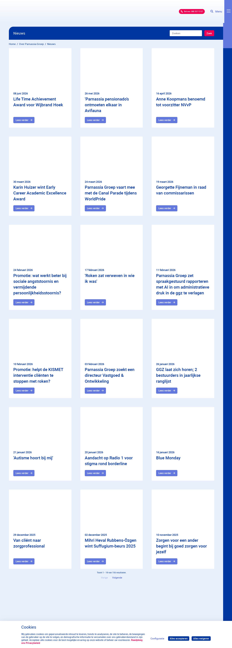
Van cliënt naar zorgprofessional (29, 544)
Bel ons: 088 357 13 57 (187, 13)
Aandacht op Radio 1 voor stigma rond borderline (109, 461)
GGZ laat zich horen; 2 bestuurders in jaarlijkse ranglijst (178, 376)
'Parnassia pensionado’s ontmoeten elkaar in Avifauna (107, 104)
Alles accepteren (178, 638)
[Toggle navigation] (220, 13)
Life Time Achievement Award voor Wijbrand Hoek (38, 101)
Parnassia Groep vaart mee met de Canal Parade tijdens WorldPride (111, 193)
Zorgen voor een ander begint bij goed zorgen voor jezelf (181, 547)
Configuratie (156, 638)
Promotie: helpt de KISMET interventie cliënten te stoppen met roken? (38, 376)
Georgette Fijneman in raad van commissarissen (181, 190)
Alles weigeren (201, 638)
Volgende (117, 579)
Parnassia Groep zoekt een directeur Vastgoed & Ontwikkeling (109, 376)
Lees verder (22, 120)
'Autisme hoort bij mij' (33, 459)
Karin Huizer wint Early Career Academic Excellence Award (39, 193)
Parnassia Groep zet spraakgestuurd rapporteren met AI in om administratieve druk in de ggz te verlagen (182, 284)
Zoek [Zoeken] (209, 33)
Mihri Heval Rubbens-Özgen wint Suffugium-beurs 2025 (110, 544)
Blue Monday (168, 459)
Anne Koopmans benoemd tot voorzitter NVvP (180, 101)
